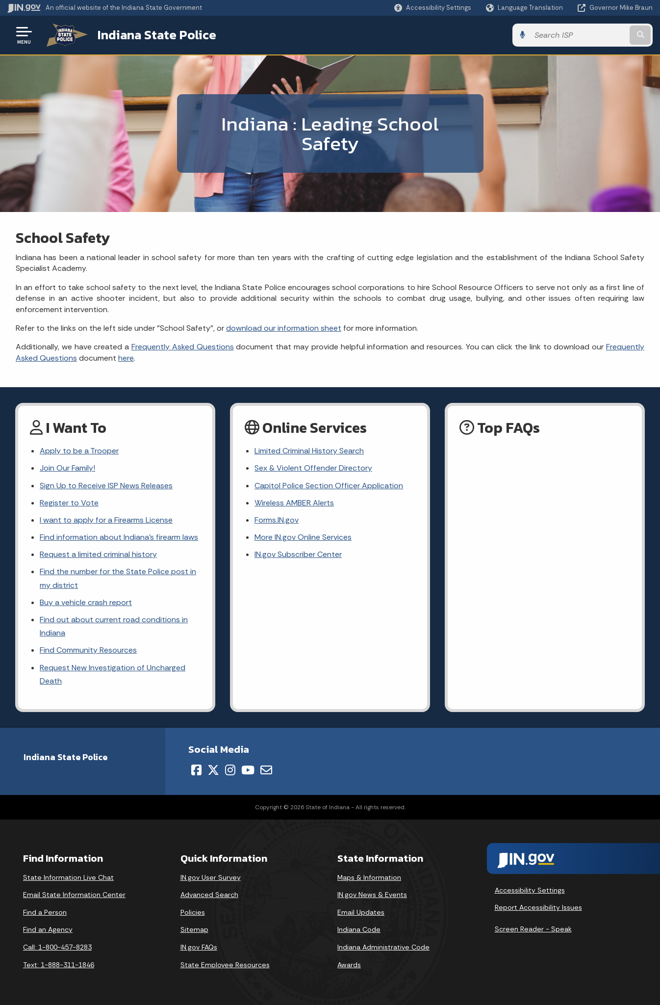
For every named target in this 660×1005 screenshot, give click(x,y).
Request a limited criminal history (98, 554)
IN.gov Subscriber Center (298, 554)
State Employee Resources (225, 964)
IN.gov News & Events (372, 894)
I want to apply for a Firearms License (106, 520)
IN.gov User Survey (210, 877)
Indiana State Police (157, 35)
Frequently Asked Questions (182, 347)
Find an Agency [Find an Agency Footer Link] (48, 929)
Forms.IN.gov (276, 520)
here (126, 358)
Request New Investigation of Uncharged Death (112, 674)
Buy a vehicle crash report (86, 602)
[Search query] (579, 35)
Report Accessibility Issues (538, 907)
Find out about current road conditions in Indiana (114, 626)
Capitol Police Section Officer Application (328, 485)
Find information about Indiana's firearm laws (119, 537)
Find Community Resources (88, 650)
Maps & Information (369, 877)
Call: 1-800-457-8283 (57, 947)
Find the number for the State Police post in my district (118, 578)
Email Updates (360, 912)
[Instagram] (230, 770)
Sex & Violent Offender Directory (313, 468)
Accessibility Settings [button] (530, 890)
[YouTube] (247, 770)
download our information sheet (283, 328)
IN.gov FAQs (198, 947)
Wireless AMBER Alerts (294, 503)
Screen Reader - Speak (533, 929)
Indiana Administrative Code (383, 947)
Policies (192, 912)
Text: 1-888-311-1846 (58, 964)
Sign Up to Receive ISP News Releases (106, 485)
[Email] (266, 770)
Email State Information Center (74, 894)
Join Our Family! (67, 468)
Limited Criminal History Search (309, 451)
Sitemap (194, 929)
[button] (432, 7)
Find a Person (45, 912)
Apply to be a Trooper (79, 451)
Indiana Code (359, 929)
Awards (349, 964)
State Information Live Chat (68, 877)
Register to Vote (69, 503)
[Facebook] (196, 770)
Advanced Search (209, 894)
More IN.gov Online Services (303, 537)
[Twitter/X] (213, 770)
